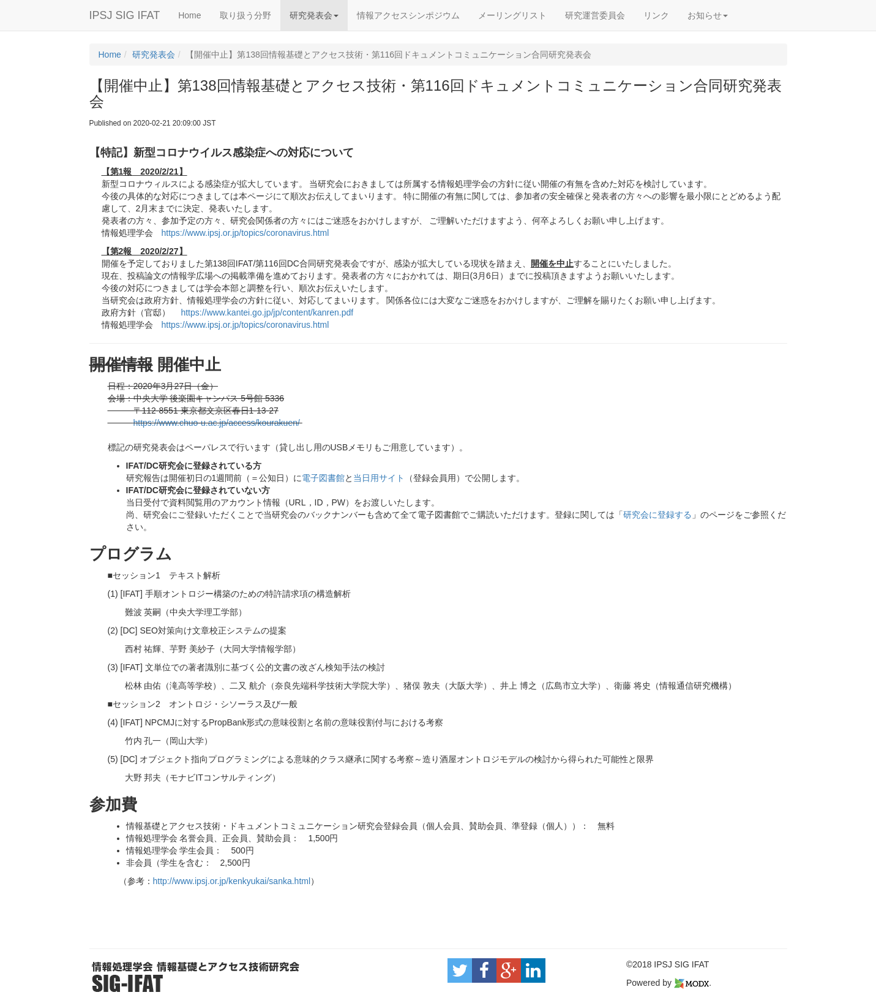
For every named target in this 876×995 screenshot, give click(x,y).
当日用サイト (379, 478)
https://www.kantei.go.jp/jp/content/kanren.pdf (267, 312)
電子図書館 (323, 478)
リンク (656, 15)
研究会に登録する (657, 515)
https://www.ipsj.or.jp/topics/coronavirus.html (245, 233)
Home (189, 15)
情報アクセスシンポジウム (408, 15)
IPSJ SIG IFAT (124, 15)
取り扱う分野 (245, 15)
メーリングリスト (512, 15)
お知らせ (707, 15)
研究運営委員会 (595, 15)
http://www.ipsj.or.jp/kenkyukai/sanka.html (232, 881)
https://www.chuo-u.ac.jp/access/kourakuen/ (216, 423)
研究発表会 (314, 15)
